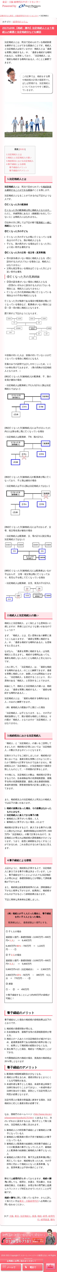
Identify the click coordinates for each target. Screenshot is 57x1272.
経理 (45, 1216)
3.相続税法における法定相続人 (20, 161)
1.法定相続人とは (14, 154)
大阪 (11, 1216)
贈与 (52, 1219)
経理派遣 (45, 1219)
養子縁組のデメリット (19, 170)
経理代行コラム (20, 22)
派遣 (34, 1216)
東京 (17, 1216)
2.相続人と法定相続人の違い (19, 157)
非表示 (22, 149)
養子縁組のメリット (18, 167)
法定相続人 (25, 1216)
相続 (39, 1216)
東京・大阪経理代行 (29, 1201)
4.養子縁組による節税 (16, 164)
